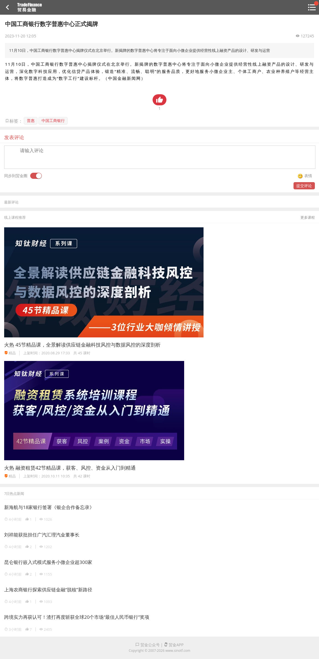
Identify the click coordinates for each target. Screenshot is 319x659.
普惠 (31, 120)
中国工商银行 (53, 120)
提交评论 (304, 185)
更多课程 (307, 217)
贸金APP (174, 644)
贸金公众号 (147, 644)
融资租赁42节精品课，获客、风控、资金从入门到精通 (76, 467)
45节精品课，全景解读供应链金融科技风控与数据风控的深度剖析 (88, 344)
